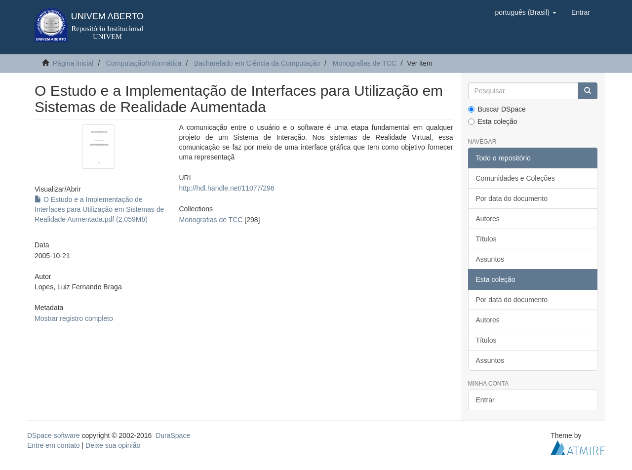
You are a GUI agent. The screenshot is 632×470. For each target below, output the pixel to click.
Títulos (486, 239)
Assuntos (490, 259)
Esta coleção (492, 121)
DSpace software (53, 435)
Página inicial (73, 63)
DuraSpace (173, 435)
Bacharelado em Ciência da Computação (257, 63)
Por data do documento (512, 198)
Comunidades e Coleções (515, 178)
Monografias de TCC (364, 63)
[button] (525, 12)
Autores (488, 219)
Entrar (485, 400)
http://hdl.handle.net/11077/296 (226, 188)
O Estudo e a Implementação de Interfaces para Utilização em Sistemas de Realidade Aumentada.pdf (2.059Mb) (99, 209)
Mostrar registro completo (74, 318)
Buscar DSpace (497, 109)
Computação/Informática (144, 63)
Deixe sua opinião (112, 445)
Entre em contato (53, 445)
